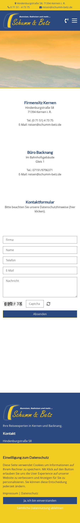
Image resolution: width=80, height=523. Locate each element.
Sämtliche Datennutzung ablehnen (40, 508)
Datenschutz (29, 493)
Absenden (40, 314)
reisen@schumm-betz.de (57, 7)
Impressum (10, 493)
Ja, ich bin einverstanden (40, 500)
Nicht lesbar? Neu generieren (48, 304)
